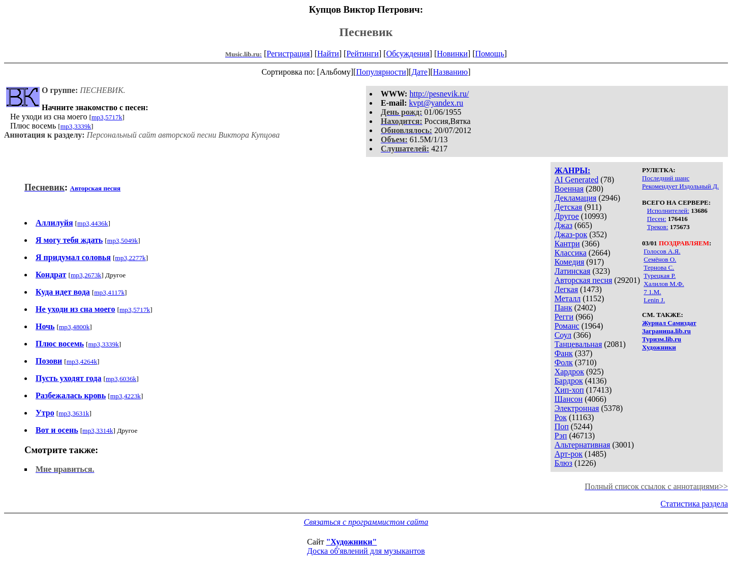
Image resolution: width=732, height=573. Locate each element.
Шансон (569, 399)
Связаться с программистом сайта (366, 522)
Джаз (563, 225)
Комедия (570, 262)
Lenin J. (654, 300)
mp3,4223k (125, 396)
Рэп (561, 435)
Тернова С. (659, 267)
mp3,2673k (86, 275)
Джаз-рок (571, 234)
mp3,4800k (74, 327)
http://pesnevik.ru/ (439, 93)
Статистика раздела (694, 503)
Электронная (577, 408)
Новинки (452, 53)
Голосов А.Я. (662, 251)
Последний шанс (665, 178)
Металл (568, 298)
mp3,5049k (122, 240)
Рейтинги (362, 53)
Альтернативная (583, 444)
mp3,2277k (130, 258)
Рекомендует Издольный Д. (680, 186)
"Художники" (351, 541)
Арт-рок (569, 454)
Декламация (576, 198)
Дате (419, 72)
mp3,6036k (121, 379)
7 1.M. (652, 292)
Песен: (656, 218)
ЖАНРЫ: (573, 170)
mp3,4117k (109, 292)
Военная (569, 188)
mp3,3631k (73, 413)
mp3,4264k (82, 361)
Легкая (566, 289)
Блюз (563, 463)
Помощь (489, 53)
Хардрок (569, 371)
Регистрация (288, 53)
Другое (567, 216)
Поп (562, 426)
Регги (564, 316)
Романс (567, 326)
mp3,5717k (107, 117)
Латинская (573, 271)
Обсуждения (408, 53)
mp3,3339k (75, 126)
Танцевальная (578, 344)
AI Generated (577, 179)
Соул (563, 335)
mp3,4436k (92, 223)
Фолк (564, 362)
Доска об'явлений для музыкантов (366, 551)
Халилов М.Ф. (664, 284)
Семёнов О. (660, 259)
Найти (328, 53)
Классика (571, 252)
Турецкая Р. (660, 275)
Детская (569, 207)
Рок (561, 417)
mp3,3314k (97, 430)
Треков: (657, 227)
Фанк (564, 353)
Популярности (381, 72)
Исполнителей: (668, 210)
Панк (563, 307)
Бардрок (569, 380)
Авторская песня (584, 280)
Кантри (567, 243)
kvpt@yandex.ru (436, 103)
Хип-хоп (569, 390)
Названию (450, 72)
